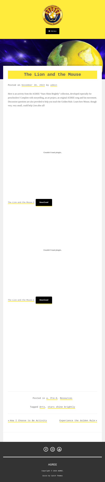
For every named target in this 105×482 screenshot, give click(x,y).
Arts (42, 407)
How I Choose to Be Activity (28, 420)
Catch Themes (57, 476)
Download (44, 202)
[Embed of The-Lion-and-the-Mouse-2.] (52, 250)
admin (53, 85)
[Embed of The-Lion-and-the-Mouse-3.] (52, 152)
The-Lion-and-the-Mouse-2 (21, 300)
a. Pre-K (51, 398)
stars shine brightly (61, 407)
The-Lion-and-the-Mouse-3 (21, 202)
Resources (66, 398)
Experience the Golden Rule (77, 420)
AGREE (52, 464)
